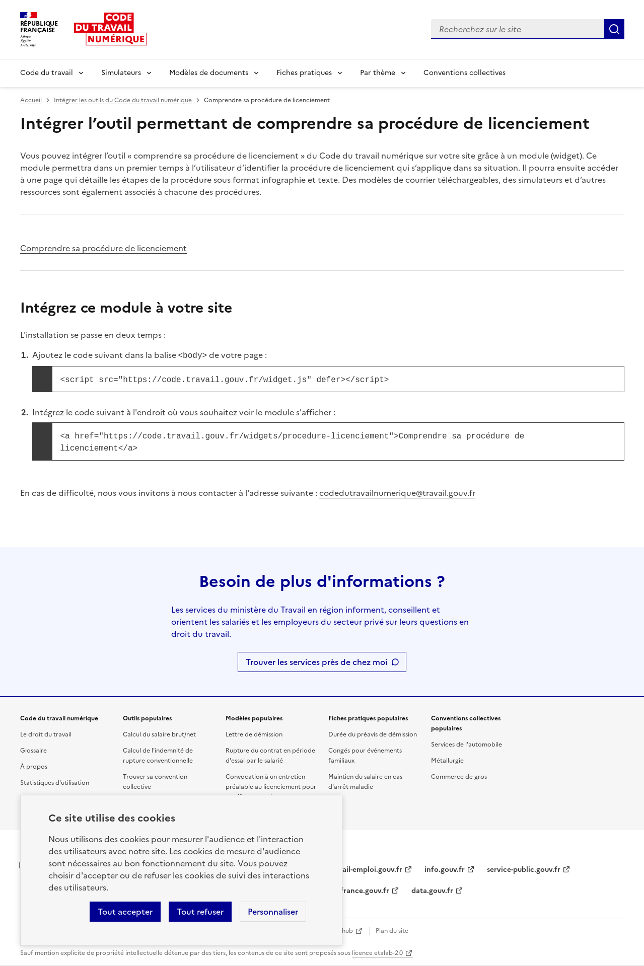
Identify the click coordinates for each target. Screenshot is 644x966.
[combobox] (517, 29)
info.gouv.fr (444, 869)
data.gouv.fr (432, 890)
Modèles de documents (208, 72)
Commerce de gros (459, 776)
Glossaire (33, 750)
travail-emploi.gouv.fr (365, 869)
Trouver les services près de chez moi (316, 662)
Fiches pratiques (304, 72)
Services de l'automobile (466, 744)
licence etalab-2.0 (377, 952)
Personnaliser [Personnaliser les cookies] (273, 912)
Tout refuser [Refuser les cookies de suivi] (200, 912)
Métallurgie (447, 760)
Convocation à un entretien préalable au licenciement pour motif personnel (271, 786)
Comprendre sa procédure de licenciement (103, 248)
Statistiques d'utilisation (54, 782)
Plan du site (392, 930)
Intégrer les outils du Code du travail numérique (123, 100)
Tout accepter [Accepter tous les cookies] (125, 912)
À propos (33, 766)
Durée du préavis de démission (372, 734)
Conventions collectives (464, 72)
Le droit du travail (45, 734)
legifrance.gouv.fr (358, 890)
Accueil (31, 100)
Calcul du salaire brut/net (159, 734)
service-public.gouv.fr (523, 869)
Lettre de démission (254, 734)
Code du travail (46, 72)
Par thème (377, 72)
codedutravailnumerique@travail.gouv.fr (397, 493)
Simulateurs (121, 72)
